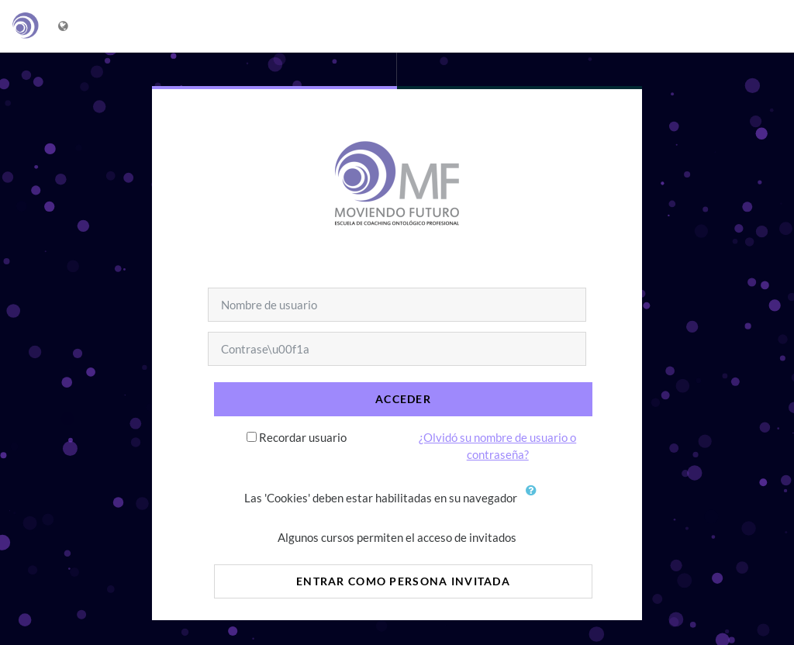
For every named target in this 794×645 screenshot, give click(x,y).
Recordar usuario (303, 437)
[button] (535, 499)
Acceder (403, 398)
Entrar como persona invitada (403, 581)
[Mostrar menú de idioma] (65, 26)
